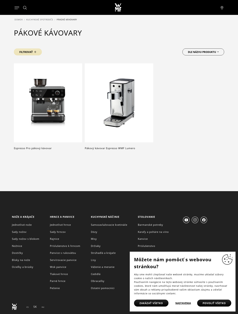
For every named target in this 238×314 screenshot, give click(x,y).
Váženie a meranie (103, 267)
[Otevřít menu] (17, 7)
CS (27, 307)
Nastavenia (183, 303)
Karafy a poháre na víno (153, 231)
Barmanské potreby (150, 224)
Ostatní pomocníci (103, 288)
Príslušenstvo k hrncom (65, 246)
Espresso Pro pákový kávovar (33, 148)
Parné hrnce (57, 281)
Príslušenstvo (146, 246)
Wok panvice (58, 267)
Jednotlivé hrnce (60, 224)
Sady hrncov (58, 231)
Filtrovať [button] (26, 52)
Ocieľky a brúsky (22, 267)
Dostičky (17, 252)
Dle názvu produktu (202, 52)
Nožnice (17, 246)
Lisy (93, 260)
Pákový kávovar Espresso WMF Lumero (110, 148)
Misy (94, 238)
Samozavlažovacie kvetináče (109, 224)
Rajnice (54, 238)
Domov (19, 19)
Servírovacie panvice (63, 260)
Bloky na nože (21, 260)
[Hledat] (25, 8)
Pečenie (55, 288)
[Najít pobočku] (221, 7)
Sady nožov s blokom (25, 238)
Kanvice (143, 238)
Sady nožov (19, 231)
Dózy (94, 231)
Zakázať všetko (151, 303)
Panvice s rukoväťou (63, 252)
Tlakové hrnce (59, 274)
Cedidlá (95, 274)
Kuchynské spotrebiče (39, 19)
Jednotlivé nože (22, 224)
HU (43, 307)
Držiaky (96, 246)
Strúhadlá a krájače (103, 252)
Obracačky (97, 281)
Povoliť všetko (214, 303)
